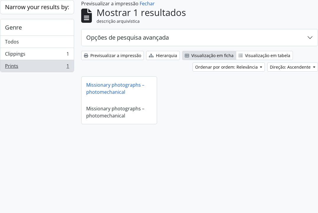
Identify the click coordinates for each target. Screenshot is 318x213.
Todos (12, 41)
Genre (13, 27)
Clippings (37, 55)
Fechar (147, 3)
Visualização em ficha (209, 55)
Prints (37, 67)
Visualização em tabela (264, 55)
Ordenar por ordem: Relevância (227, 67)
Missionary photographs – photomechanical (115, 88)
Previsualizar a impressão (112, 55)
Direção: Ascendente (291, 67)
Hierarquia (163, 55)
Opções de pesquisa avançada (127, 37)
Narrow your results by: (37, 7)
